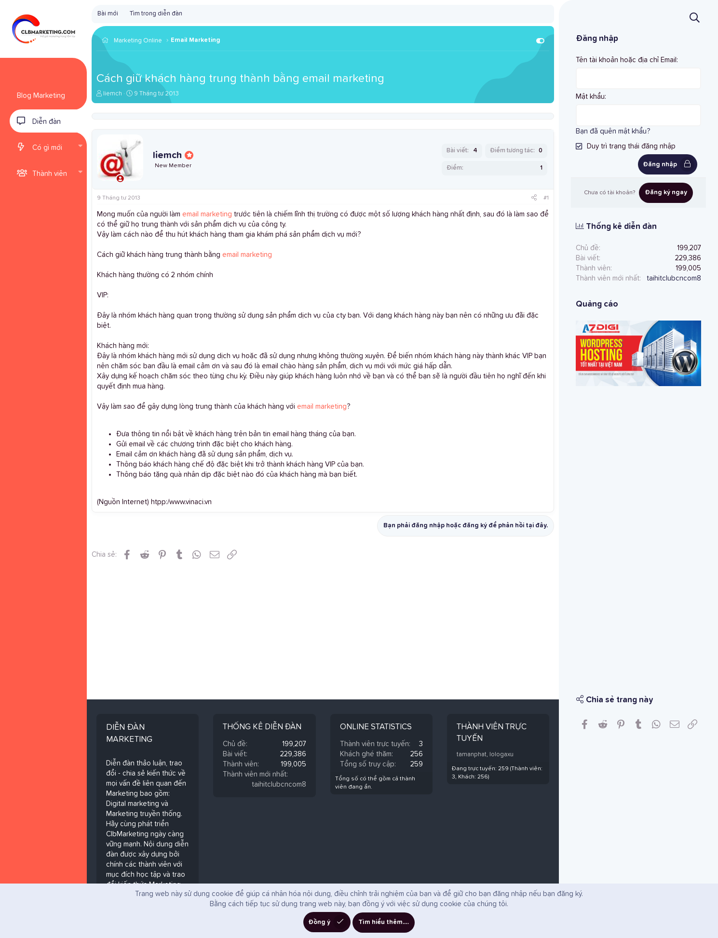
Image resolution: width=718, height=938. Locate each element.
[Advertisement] (638, 533)
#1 (546, 198)
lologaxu (501, 754)
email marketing (207, 214)
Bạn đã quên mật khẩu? (613, 130)
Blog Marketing (41, 95)
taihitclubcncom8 (279, 784)
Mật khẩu (590, 96)
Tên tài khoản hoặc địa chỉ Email (626, 60)
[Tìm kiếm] (694, 17)
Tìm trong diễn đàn (156, 14)
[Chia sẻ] (534, 198)
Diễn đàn (46, 121)
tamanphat (472, 754)
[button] (80, 147)
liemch (112, 94)
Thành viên (49, 173)
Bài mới (107, 14)
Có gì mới (47, 147)
